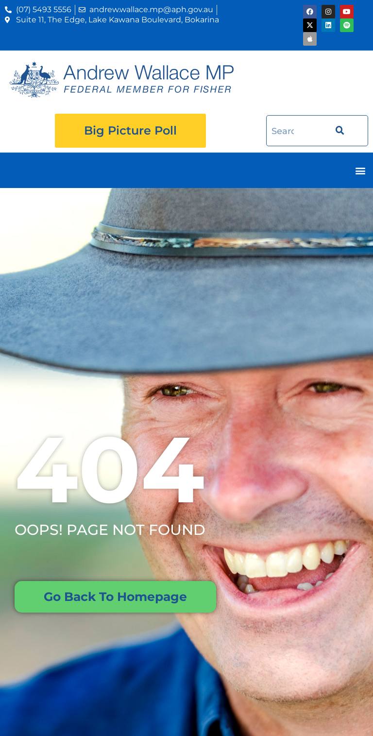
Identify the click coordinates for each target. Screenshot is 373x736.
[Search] (337, 131)
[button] (360, 170)
